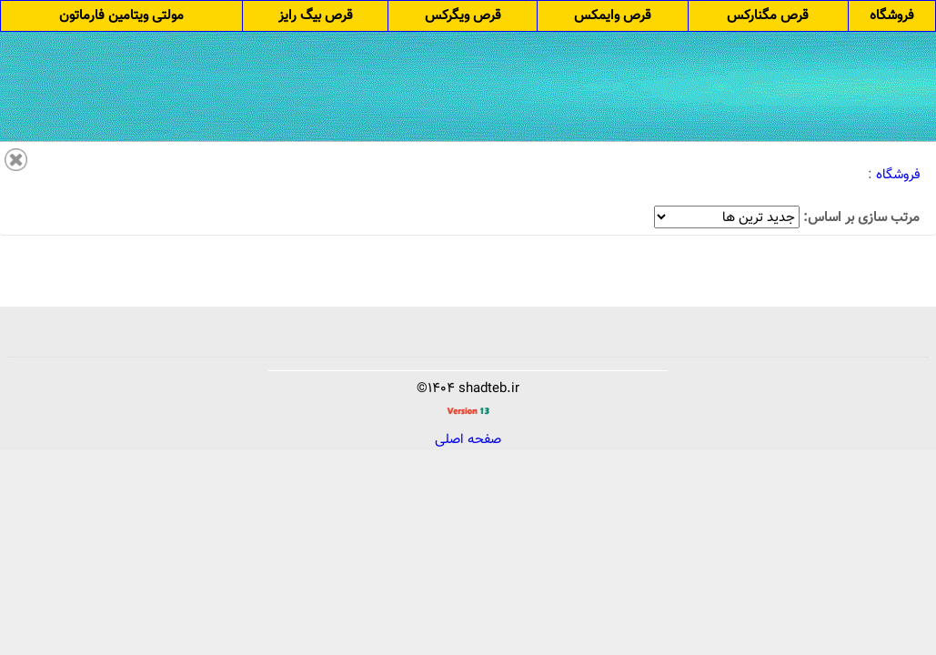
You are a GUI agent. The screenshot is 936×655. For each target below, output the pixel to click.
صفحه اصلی (468, 440)
